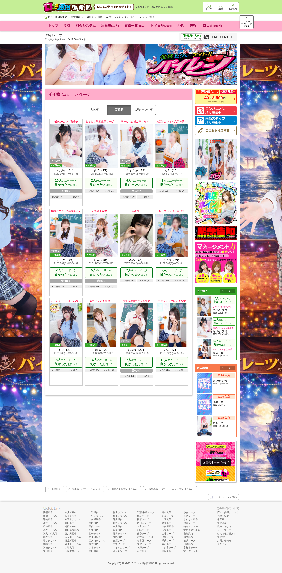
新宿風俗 (47, 512)
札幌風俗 (117, 537)
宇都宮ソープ (169, 547)
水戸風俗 (141, 551)
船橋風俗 (93, 530)
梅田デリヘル (120, 516)
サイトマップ (224, 530)
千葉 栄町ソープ (145, 512)
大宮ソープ (143, 526)
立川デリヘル (72, 512)
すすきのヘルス (191, 530)
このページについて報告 (223, 497)
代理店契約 (223, 516)
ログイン (222, 544)
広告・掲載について (227, 512)
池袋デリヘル (50, 523)
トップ (53, 26)
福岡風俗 (117, 530)
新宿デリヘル (50, 516)
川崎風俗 (188, 544)
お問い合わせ (224, 540)
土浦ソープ (168, 533)
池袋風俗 (56, 489)
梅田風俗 (93, 551)
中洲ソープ (119, 544)
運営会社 (222, 537)
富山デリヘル (190, 551)
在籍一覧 (134, 26)
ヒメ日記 (161, 26)
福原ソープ (143, 519)
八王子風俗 (71, 516)
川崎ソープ (143, 530)
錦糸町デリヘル (73, 544)
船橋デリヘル (96, 533)
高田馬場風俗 (72, 530)
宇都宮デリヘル (191, 547)
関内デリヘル (96, 526)
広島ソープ (189, 516)
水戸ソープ (143, 547)
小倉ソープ (189, 512)
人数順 (94, 109)
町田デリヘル (72, 526)
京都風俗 (166, 544)
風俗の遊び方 (224, 526)
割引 (67, 26)
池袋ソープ (168, 537)
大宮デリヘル (96, 547)
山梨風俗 (188, 533)
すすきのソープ (121, 547)
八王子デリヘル (73, 519)
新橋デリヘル (50, 547)
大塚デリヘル (72, 551)
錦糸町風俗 (71, 540)
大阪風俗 (166, 519)
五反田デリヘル (73, 537)
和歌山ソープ (144, 544)
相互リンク (223, 519)
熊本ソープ (189, 523)
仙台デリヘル (190, 526)
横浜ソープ (189, 540)
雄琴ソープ (143, 516)
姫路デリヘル (120, 523)
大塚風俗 (69, 547)
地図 (181, 26)
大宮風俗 (93, 544)
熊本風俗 (166, 512)
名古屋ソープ (144, 540)
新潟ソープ (168, 516)
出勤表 (110, 26)
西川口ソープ (144, 523)
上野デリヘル (96, 516)
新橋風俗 (47, 544)
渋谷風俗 (47, 526)
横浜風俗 (166, 551)
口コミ (212, 26)
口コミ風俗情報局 (144, 563)
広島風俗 (166, 530)
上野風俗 (93, 512)
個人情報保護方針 (226, 533)
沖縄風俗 (117, 519)
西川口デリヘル (97, 540)
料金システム (86, 26)
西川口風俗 (95, 537)
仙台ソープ (143, 533)
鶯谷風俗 (47, 537)
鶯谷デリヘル (50, 540)
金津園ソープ (120, 551)
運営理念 (222, 523)
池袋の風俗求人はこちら (124, 489)
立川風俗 (47, 551)
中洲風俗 (117, 526)
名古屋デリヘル (145, 537)
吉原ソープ (119, 540)
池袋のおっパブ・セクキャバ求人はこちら (171, 489)
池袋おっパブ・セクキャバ (86, 489)
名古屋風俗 (168, 526)
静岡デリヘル (120, 533)
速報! (194, 26)
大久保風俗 (95, 519)
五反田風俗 (71, 533)
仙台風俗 (188, 537)
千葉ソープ (168, 540)
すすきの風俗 (190, 519)
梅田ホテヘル (120, 512)
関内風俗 (93, 523)
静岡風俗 (166, 523)
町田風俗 (69, 523)
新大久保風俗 (50, 533)
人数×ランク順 (144, 109)
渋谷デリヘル (50, 530)
